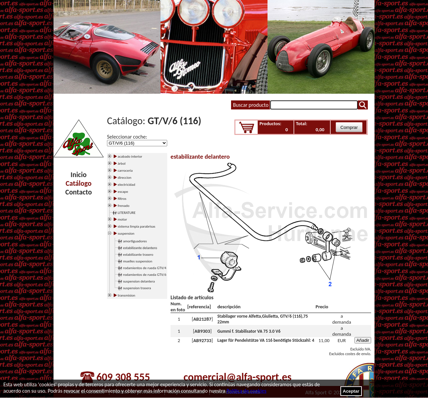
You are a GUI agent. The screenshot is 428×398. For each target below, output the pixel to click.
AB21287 (202, 319)
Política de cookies (246, 391)
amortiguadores (135, 241)
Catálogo (78, 183)
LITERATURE (126, 213)
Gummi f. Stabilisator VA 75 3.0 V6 (249, 331)
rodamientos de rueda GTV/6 (144, 274)
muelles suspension (137, 261)
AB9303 (202, 331)
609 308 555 (123, 377)
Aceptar (351, 391)
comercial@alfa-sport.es (238, 377)
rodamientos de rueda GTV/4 (144, 268)
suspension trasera (137, 288)
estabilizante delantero (140, 248)
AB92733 (202, 340)
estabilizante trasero (138, 254)
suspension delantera (139, 281)
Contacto (78, 192)
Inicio (79, 174)
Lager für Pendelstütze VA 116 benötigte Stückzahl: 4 (265, 340)
